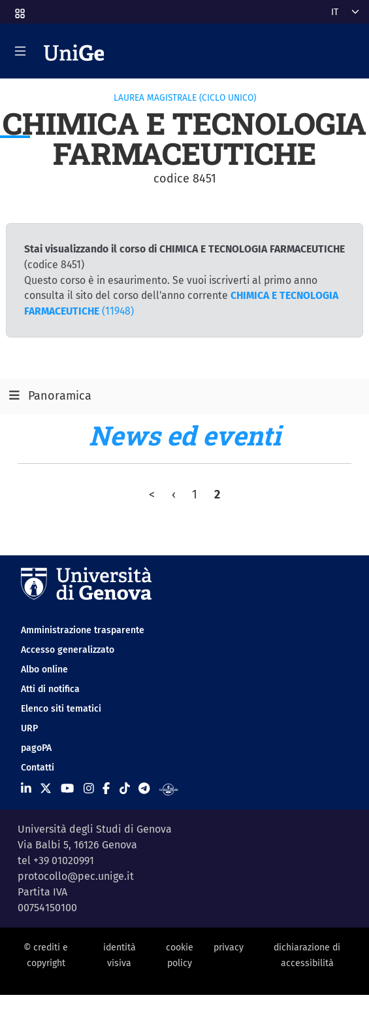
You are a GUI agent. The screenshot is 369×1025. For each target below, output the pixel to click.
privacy (229, 947)
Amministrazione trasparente (82, 630)
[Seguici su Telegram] (144, 789)
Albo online (44, 669)
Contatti (37, 767)
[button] (19, 9)
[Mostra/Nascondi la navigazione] (20, 51)
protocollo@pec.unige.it (76, 876)
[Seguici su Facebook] (106, 789)
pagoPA (36, 748)
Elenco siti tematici (61, 708)
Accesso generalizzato (67, 649)
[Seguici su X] (46, 789)
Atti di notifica (50, 689)
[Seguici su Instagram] (89, 789)
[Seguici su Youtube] (67, 789)
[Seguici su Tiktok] (125, 789)
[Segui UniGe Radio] (168, 789)
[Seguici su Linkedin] (26, 789)
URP (29, 728)
